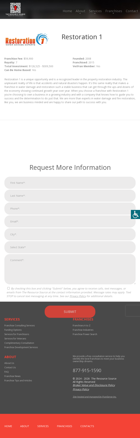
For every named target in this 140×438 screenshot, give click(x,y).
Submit (70, 367)
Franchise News (12, 376)
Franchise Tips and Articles (18, 380)
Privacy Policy (78, 351)
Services (95, 11)
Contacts (87, 426)
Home (67, 11)
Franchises (113, 11)
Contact (132, 11)
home (8, 426)
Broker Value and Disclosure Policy (94, 385)
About (80, 11)
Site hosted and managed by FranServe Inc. (94, 396)
